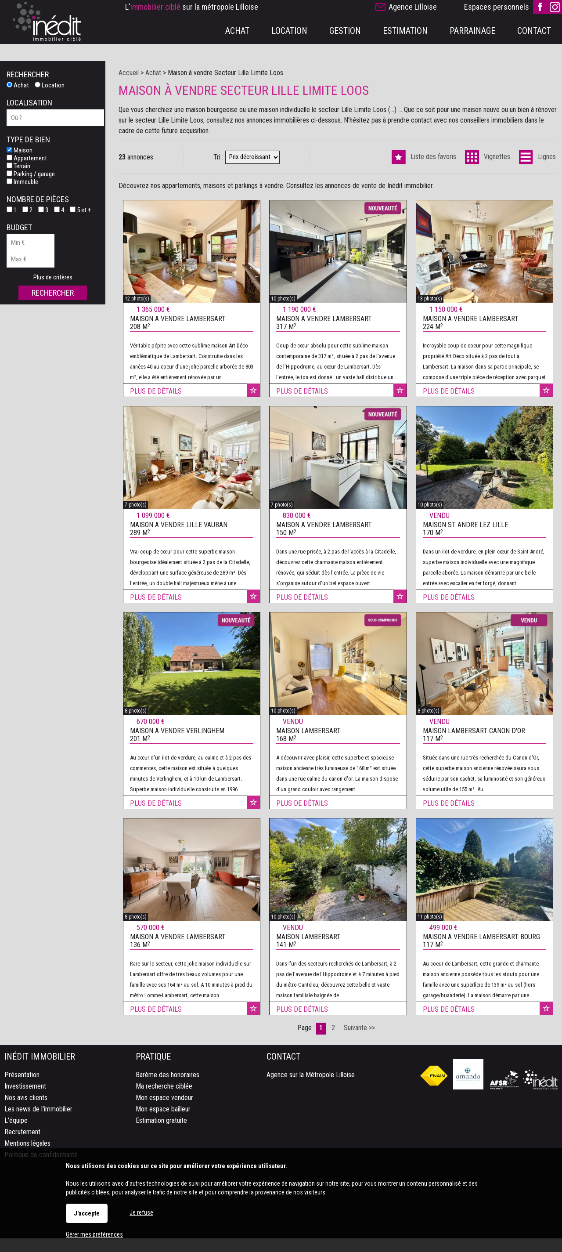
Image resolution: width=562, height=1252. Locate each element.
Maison (19, 150)
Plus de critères (52, 277)
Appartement (27, 158)
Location (50, 85)
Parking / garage (31, 174)
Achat (18, 85)
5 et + (80, 210)
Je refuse (141, 1212)
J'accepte (87, 1213)
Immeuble (22, 182)
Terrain (18, 166)
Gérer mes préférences (94, 1234)
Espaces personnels (496, 6)
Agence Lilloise (413, 6)
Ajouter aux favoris (253, 390)
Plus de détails (156, 391)
